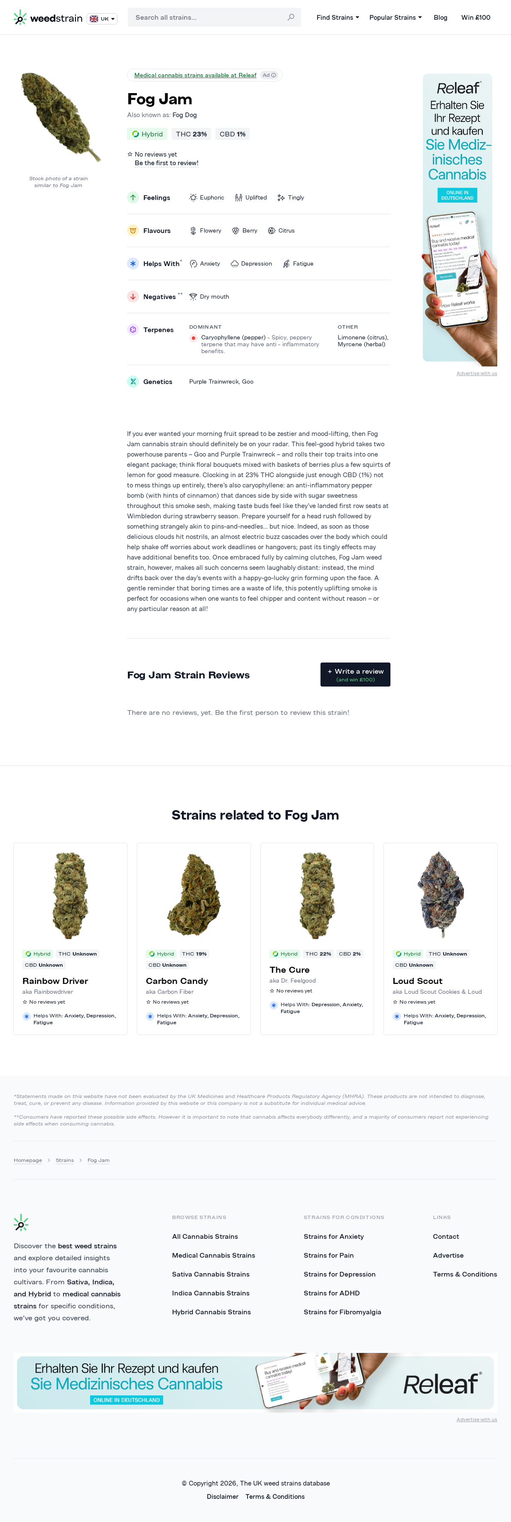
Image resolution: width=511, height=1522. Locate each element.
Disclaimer (223, 1496)
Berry (244, 231)
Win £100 (475, 17)
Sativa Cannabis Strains (211, 1274)
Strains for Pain (329, 1255)
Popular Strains (395, 17)
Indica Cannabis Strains (211, 1293)
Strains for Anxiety (334, 1236)
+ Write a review (355, 675)
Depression (251, 264)
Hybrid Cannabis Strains (211, 1312)
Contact (446, 1236)
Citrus (281, 231)
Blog (441, 17)
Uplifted (251, 198)
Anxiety (204, 264)
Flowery (205, 231)
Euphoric (206, 198)
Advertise (448, 1255)
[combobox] (214, 17)
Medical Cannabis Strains (213, 1255)
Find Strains (338, 17)
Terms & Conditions (465, 1274)
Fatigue (298, 264)
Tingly (290, 198)
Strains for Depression (340, 1274)
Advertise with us (477, 373)
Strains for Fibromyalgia (342, 1312)
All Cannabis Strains (205, 1236)
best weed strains (87, 1245)
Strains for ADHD (332, 1293)
